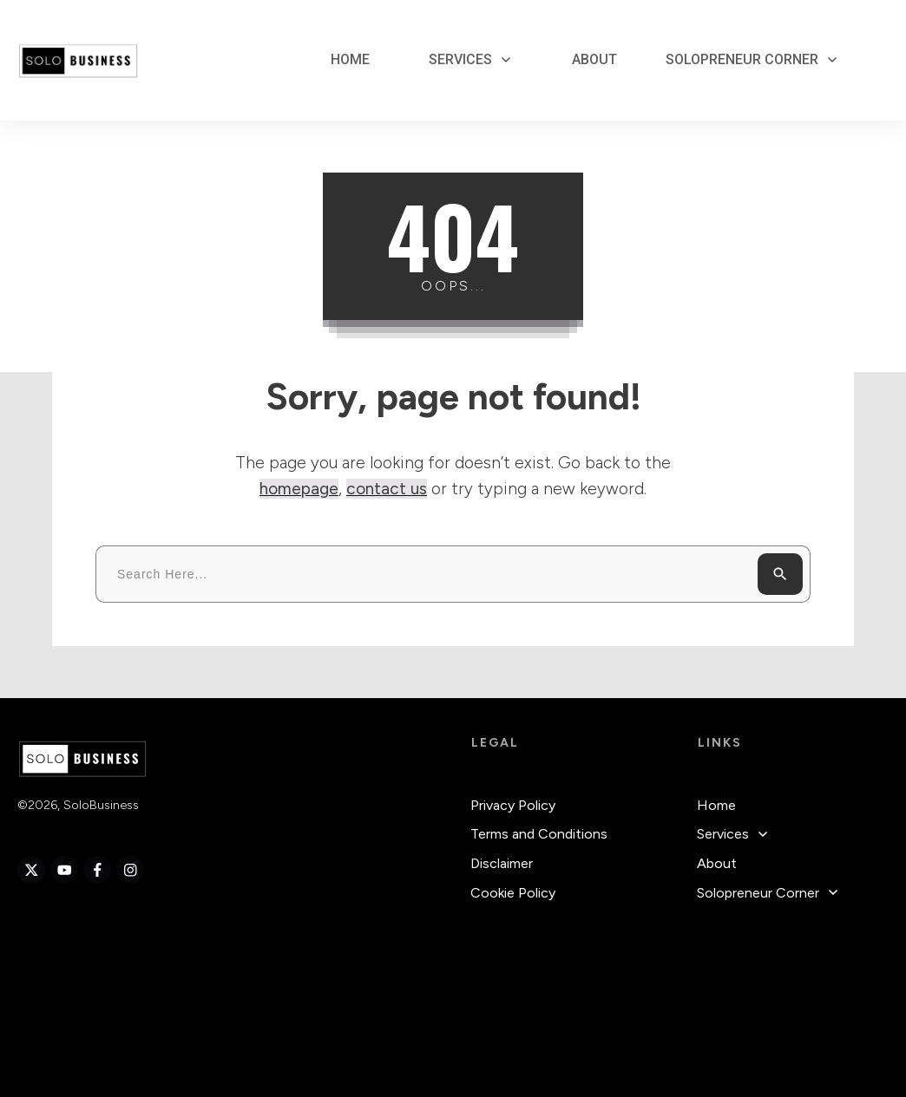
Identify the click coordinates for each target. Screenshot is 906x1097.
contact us (386, 489)
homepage (298, 489)
